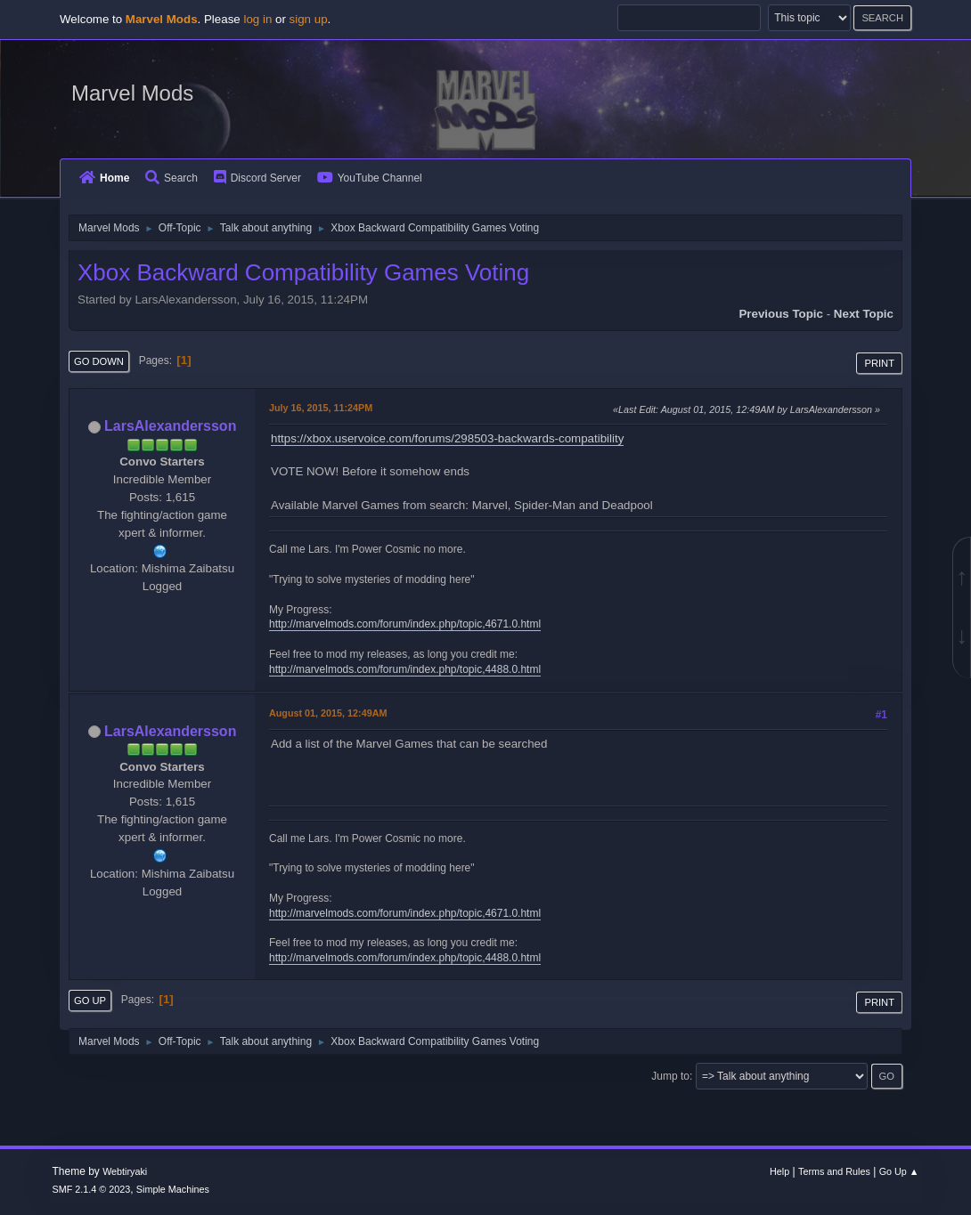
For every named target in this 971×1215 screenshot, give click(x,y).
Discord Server (257, 178)
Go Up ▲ (899, 1171)
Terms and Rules (834, 1171)
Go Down (99, 361)
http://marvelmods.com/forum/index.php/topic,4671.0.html (405, 624)
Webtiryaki (124, 1171)
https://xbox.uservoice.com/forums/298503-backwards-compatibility (447, 438)
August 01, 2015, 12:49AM (328, 713)
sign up (309, 19)
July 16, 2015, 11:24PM (320, 407)
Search (171, 178)
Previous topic (780, 313)
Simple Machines (172, 1189)
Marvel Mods (132, 93)
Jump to (670, 1076)
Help (779, 1171)
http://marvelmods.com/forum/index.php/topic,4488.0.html (405, 669)
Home (104, 178)
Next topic (863, 313)
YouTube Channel (369, 178)
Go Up (90, 1000)
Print (879, 363)
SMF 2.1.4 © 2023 (92, 1189)
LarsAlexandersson (170, 425)
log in (257, 19)
